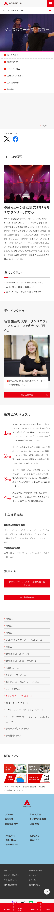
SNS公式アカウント (11, 880)
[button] (27, 109)
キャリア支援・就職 (38, 819)
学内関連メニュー (35, 885)
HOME (6, 787)
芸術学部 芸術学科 (29, 787)
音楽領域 (42, 787)
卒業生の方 (34, 840)
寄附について (9, 870)
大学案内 (9, 814)
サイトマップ (33, 875)
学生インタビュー (14, 68)
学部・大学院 (15, 787)
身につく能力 (12, 61)
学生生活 (9, 819)
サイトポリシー (34, 880)
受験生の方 (10, 835)
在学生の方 (34, 835)
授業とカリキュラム (15, 75)
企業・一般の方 (11, 844)
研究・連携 (34, 823)
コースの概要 (12, 55)
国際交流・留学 (11, 823)
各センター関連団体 (11, 875)
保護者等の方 (11, 840)
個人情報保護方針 (11, 885)
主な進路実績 (13, 82)
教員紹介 (11, 89)
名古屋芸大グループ (36, 870)
